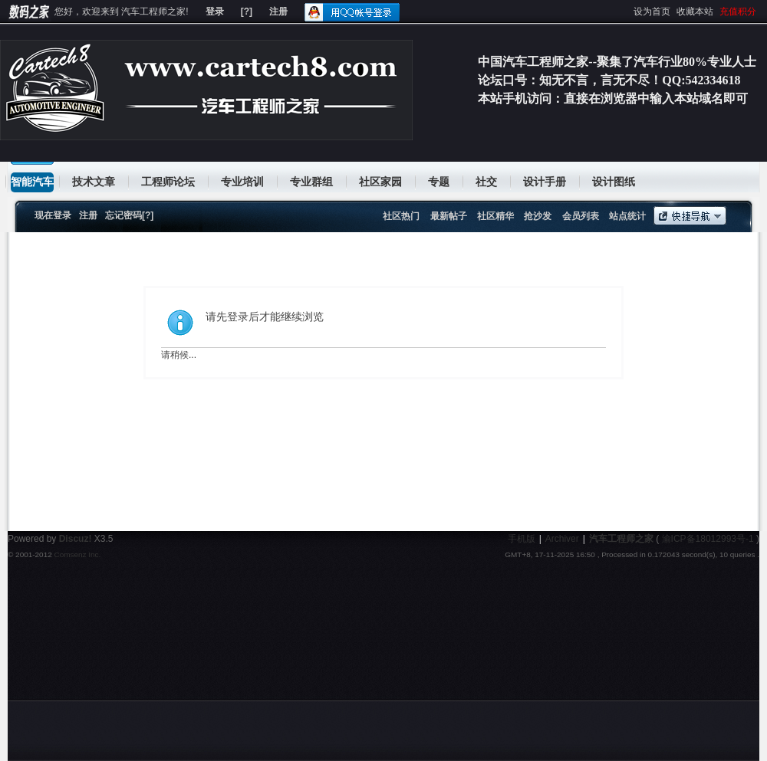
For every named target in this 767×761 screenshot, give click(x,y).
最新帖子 (448, 216)
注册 (278, 11)
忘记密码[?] (129, 215)
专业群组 (311, 181)
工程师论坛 (168, 181)
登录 (215, 11)
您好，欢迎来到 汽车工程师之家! (121, 11)
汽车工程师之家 (621, 538)
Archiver (562, 538)
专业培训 (242, 181)
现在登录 (53, 215)
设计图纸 (613, 181)
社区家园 (380, 181)
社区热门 (401, 216)
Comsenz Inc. (77, 554)
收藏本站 (694, 11)
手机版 (521, 538)
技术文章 (93, 181)
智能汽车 (32, 181)
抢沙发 (537, 216)
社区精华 (495, 216)
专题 (438, 181)
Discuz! (75, 538)
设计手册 (544, 181)
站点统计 (627, 216)
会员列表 (580, 216)
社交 (486, 181)
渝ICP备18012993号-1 (708, 538)
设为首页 (652, 11)
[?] (246, 11)
